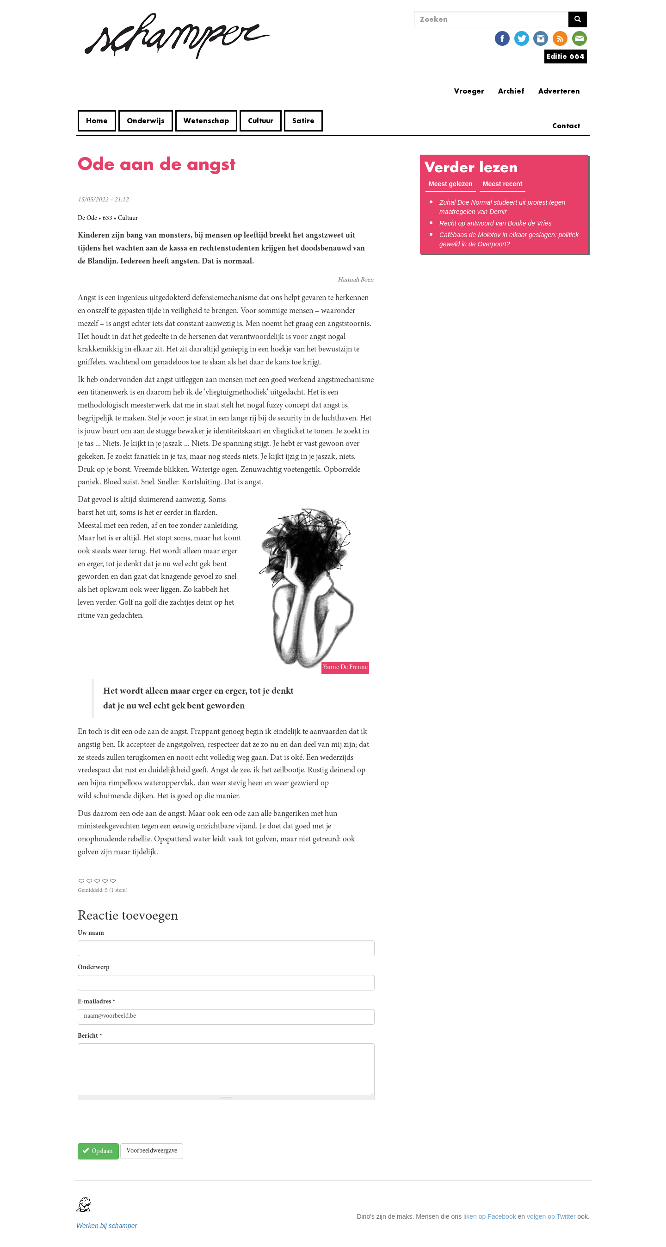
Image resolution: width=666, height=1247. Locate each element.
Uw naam (91, 933)
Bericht (90, 1036)
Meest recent (504, 183)
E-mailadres (96, 1002)
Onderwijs (146, 120)
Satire (303, 120)
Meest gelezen (451, 184)
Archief (511, 91)
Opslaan (97, 1151)
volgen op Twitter (551, 1216)
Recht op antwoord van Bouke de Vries (495, 223)
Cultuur (260, 120)
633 (107, 218)
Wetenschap (206, 120)
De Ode (87, 218)
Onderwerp (94, 968)
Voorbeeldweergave (151, 1151)
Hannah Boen (356, 280)
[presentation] (148, 1125)
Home (97, 120)
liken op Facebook (489, 1216)
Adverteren (559, 91)
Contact (566, 125)
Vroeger (469, 91)
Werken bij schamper (106, 1225)
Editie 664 (566, 56)
